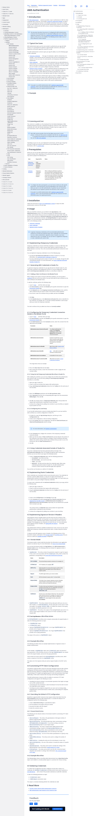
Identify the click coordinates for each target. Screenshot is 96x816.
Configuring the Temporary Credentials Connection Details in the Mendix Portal (85, 36)
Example (80, 17)
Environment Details (34, 288)
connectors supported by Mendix (54, 21)
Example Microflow (84, 59)
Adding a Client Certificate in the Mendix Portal (86, 32)
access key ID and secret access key (53, 555)
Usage (77, 24)
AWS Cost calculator (41, 138)
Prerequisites (79, 20)
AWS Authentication (34, 20)
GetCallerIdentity (31, 772)
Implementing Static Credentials (85, 50)
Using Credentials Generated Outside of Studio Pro (85, 47)
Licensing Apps (40, 146)
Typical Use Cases (82, 15)
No (36, 804)
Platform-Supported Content (45, 5)
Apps (35, 285)
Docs (28, 5)
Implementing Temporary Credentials (83, 26)
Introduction (79, 13)
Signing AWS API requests (52, 523)
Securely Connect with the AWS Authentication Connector (43, 788)
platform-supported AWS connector (55, 35)
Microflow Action (85, 57)
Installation (78, 22)
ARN (50, 351)
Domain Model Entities (87, 67)
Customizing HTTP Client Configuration (83, 62)
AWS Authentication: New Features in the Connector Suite (43, 790)
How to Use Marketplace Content (47, 203)
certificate (29, 278)
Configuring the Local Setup (85, 44)
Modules (55, 5)
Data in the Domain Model (59, 544)
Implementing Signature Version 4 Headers (85, 52)
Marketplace (34, 5)
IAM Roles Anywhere (30, 171)
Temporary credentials (35, 56)
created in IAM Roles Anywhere (57, 347)
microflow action (59, 535)
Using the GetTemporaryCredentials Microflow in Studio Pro (84, 41)
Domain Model (83, 54)
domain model (49, 535)
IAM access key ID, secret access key (31, 164)
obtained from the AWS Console (37, 501)
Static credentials (34, 62)
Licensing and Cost (82, 19)
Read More (78, 73)
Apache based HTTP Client (53, 747)
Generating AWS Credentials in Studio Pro (47, 257)
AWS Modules (62, 5)
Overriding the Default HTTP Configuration (85, 65)
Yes (31, 804)
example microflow (42, 536)
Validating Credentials (83, 71)
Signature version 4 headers (36, 68)
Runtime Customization (51, 428)
